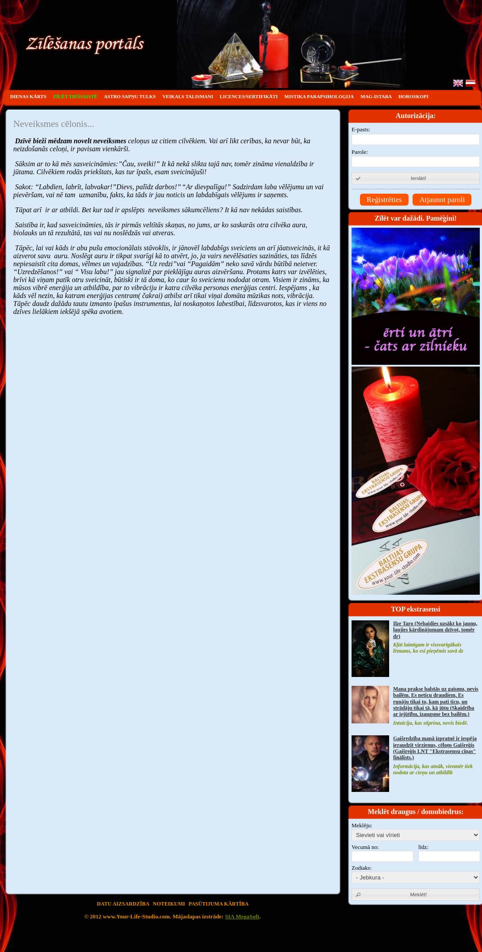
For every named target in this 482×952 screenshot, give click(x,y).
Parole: (416, 158)
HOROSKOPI (413, 96)
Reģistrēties (384, 199)
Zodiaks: (362, 867)
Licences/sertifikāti (249, 96)
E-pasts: (416, 135)
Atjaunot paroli (442, 199)
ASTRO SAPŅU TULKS (130, 96)
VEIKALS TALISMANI (187, 96)
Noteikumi (169, 904)
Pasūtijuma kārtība (219, 904)
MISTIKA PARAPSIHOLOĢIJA (319, 96)
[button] (416, 178)
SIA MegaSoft (242, 916)
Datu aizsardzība (123, 904)
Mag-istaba (376, 96)
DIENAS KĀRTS (28, 96)
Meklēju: (362, 825)
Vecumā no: (365, 847)
